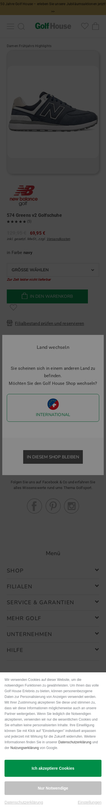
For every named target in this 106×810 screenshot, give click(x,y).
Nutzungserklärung (24, 748)
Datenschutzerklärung (74, 742)
